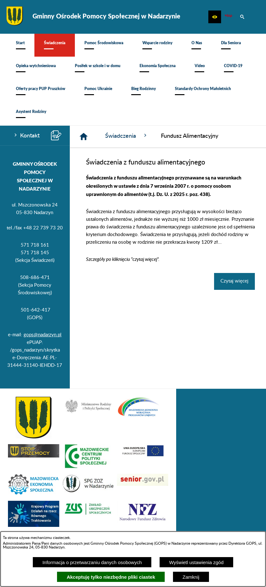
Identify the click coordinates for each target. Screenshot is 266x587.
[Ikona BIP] (228, 16)
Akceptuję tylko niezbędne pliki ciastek (111, 577)
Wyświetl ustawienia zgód (196, 562)
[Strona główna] (83, 137)
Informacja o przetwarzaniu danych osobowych (92, 562)
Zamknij (191, 577)
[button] (214, 16)
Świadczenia (126, 135)
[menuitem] (20, 45)
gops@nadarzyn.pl (42, 334)
